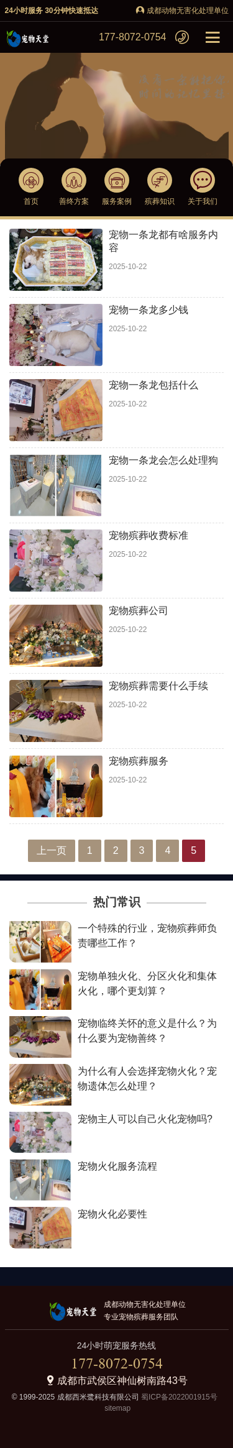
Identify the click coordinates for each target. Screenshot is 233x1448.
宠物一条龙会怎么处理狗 (163, 460)
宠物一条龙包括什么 (153, 385)
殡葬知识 (160, 201)
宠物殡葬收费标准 (148, 535)
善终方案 (74, 201)
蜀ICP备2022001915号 (178, 1397)
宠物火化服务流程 (117, 1166)
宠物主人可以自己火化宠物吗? (145, 1119)
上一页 (51, 850)
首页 (31, 201)
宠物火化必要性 (112, 1214)
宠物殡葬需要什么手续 (158, 685)
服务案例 (117, 201)
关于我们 (202, 201)
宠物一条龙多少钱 (148, 310)
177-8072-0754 (133, 37)
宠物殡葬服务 (138, 761)
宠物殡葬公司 (138, 610)
